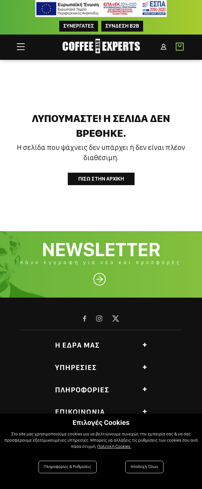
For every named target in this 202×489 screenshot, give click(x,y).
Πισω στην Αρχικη (101, 179)
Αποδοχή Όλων (144, 466)
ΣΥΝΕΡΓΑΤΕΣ (78, 26)
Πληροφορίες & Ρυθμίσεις (67, 466)
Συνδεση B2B (122, 26)
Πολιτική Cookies (114, 446)
